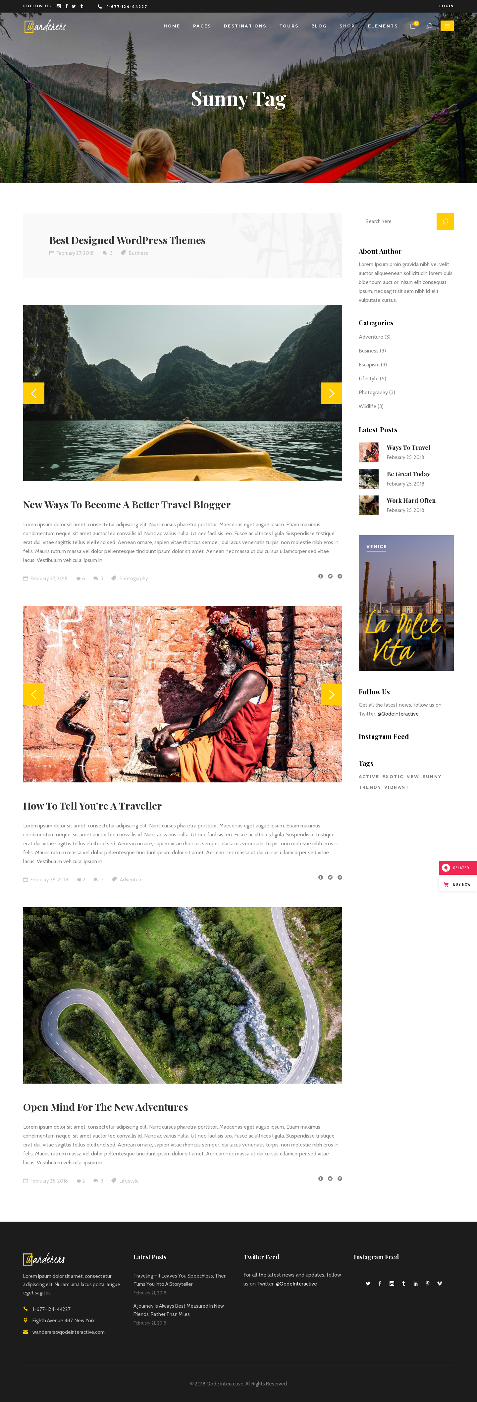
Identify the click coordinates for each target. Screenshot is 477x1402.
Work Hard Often (411, 500)
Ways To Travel (408, 447)
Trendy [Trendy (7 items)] (370, 787)
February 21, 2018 (149, 1292)
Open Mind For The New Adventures (105, 1106)
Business (138, 253)
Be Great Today (408, 474)
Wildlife (367, 406)
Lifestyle (129, 1181)
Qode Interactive (224, 1384)
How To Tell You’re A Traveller (92, 805)
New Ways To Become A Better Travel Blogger (127, 504)
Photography (134, 579)
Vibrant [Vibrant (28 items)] (396, 787)
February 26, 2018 (45, 880)
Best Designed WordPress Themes (127, 240)
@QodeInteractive (398, 714)
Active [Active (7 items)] (369, 776)
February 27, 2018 (71, 253)
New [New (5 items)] (412, 776)
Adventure (131, 880)
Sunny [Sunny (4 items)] (432, 776)
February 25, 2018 (45, 1181)
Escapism (369, 364)
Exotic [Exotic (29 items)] (392, 776)
